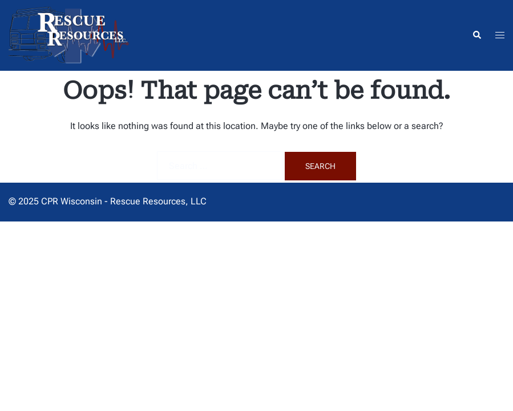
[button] (476, 35)
